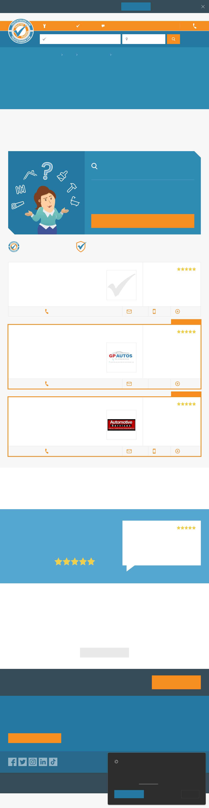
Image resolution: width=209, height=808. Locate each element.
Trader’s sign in (190, 17)
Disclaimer (178, 728)
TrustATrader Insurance (99, 783)
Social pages (145, 736)
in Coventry (104, 495)
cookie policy (148, 782)
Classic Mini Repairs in (39, 611)
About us (74, 721)
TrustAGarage (59, 783)
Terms (106, 736)
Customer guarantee (185, 736)
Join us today (176, 682)
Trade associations (116, 721)
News (72, 736)
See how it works (35, 738)
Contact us (144, 728)
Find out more (147, 253)
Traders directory (114, 728)
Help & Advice (78, 728)
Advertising (144, 721)
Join (135, 6)
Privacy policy (180, 721)
